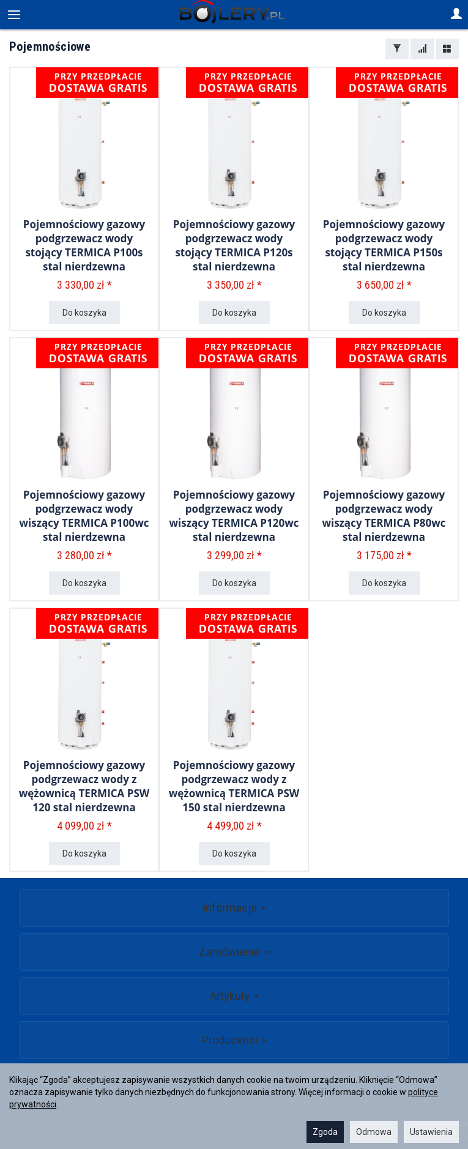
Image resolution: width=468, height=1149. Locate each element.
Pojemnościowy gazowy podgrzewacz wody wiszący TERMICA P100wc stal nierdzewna (84, 516)
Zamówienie (234, 951)
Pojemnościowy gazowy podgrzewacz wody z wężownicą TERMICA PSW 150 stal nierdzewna (234, 786)
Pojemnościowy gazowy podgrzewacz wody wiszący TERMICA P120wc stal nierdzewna (234, 516)
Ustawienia (431, 1132)
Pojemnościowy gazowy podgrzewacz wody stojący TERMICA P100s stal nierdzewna (84, 245)
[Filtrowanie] (397, 49)
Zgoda (325, 1132)
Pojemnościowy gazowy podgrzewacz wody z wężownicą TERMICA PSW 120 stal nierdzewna (84, 786)
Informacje (234, 907)
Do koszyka (84, 313)
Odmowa (374, 1132)
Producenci (234, 1039)
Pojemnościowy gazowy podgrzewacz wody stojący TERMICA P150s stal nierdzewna (384, 245)
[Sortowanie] (422, 49)
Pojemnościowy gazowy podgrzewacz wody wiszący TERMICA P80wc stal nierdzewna (383, 516)
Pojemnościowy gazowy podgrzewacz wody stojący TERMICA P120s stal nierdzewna (234, 245)
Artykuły (234, 995)
